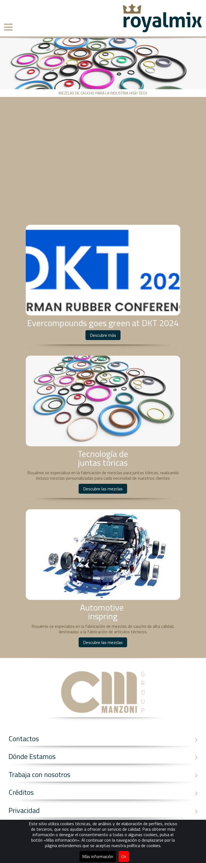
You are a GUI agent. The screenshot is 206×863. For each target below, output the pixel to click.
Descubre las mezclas (103, 488)
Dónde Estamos (105, 756)
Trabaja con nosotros (105, 774)
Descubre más (103, 335)
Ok (123, 856)
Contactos (105, 739)
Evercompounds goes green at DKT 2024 (103, 322)
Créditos (105, 792)
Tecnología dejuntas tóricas (103, 458)
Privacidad (105, 810)
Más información (97, 856)
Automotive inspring (103, 612)
